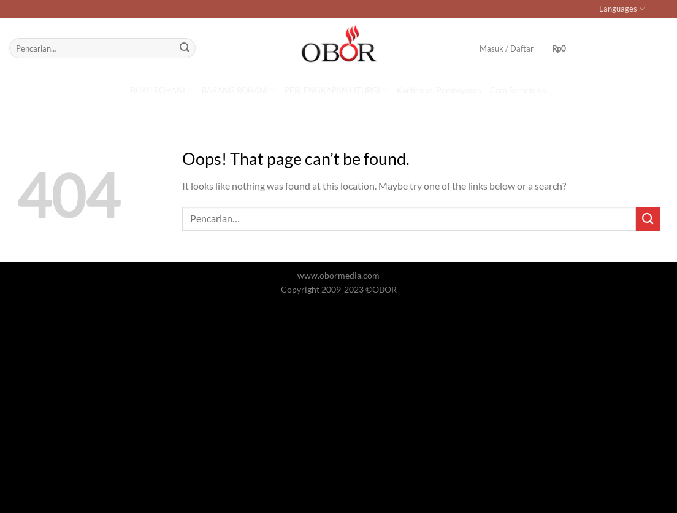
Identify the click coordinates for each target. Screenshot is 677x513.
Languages (622, 9)
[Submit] (184, 48)
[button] (566, 48)
